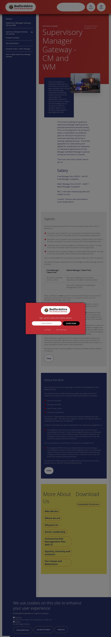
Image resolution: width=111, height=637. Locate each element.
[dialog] (55, 318)
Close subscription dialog (85, 303)
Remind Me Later (61, 330)
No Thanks (48, 330)
